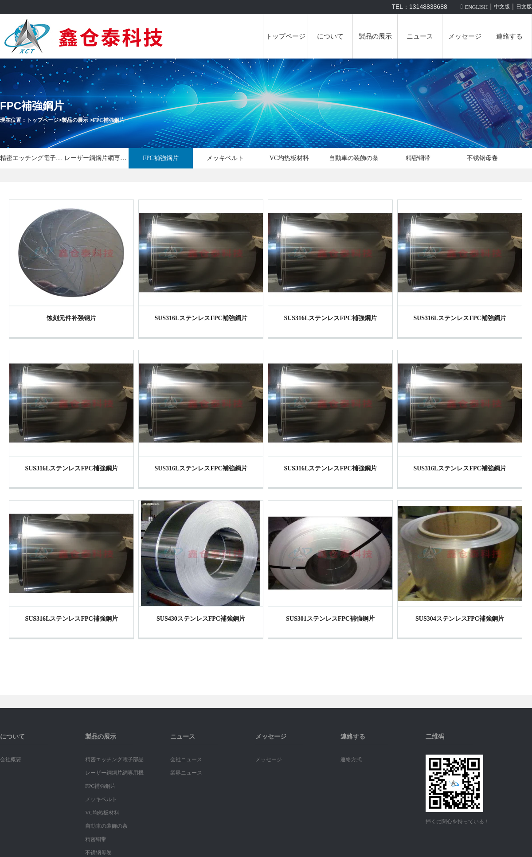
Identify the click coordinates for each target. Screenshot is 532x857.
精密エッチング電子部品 (32, 158)
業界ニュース (186, 773)
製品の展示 (375, 36)
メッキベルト (225, 158)
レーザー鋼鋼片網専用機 (96, 158)
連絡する (509, 36)
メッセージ (464, 36)
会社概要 (10, 759)
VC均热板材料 (289, 158)
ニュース (420, 36)
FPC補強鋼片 (108, 120)
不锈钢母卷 (482, 158)
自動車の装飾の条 (354, 158)
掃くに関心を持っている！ (457, 821)
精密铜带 (418, 158)
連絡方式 (351, 759)
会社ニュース (186, 759)
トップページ (285, 36)
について (330, 36)
